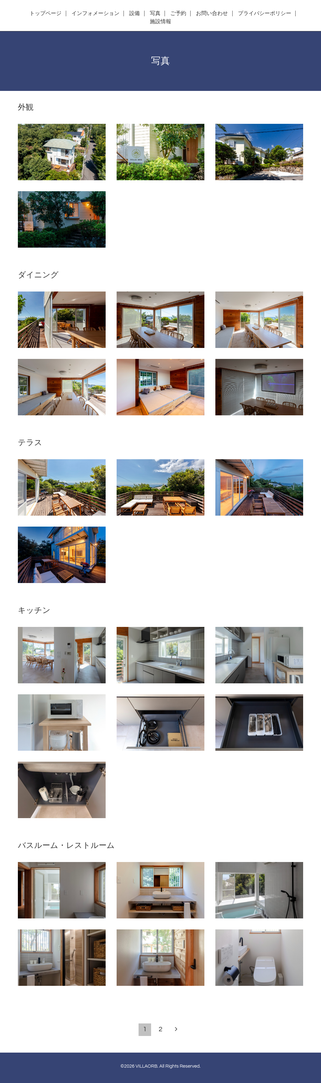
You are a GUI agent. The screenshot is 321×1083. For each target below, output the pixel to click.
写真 (155, 13)
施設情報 (160, 21)
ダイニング (38, 275)
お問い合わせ (212, 13)
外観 (26, 107)
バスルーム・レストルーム (66, 845)
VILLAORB (146, 1066)
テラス (30, 443)
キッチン (34, 610)
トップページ (45, 13)
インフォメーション (95, 13)
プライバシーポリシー (264, 13)
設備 (134, 13)
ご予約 (178, 13)
